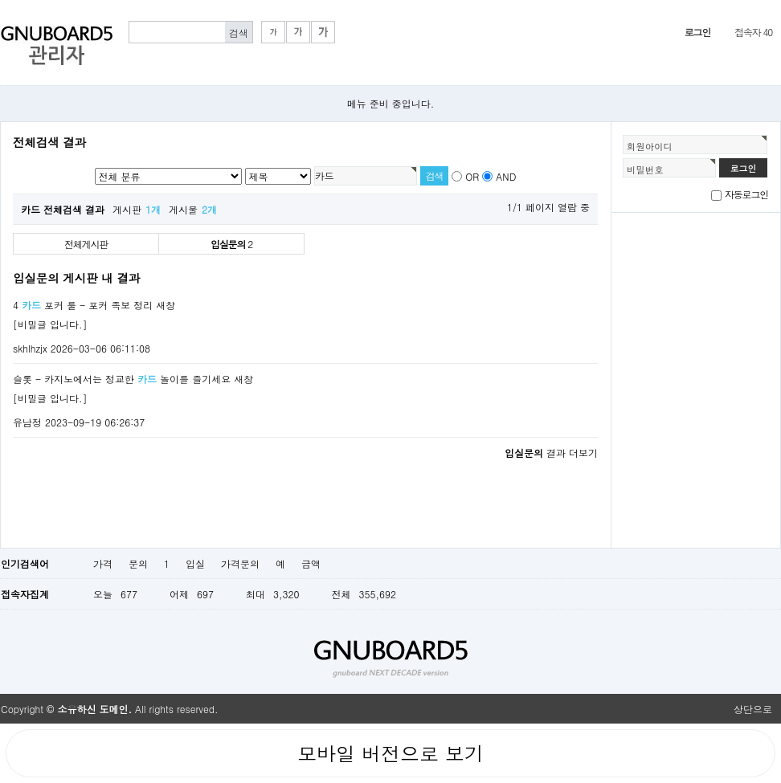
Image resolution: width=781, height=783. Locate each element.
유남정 (27, 422)
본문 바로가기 (0, 0)
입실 (195, 563)
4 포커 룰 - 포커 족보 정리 (83, 305)
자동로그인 (746, 194)
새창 (165, 305)
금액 (311, 563)
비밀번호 (645, 169)
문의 (138, 563)
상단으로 (753, 709)
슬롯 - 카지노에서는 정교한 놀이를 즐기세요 (122, 378)
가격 (102, 563)
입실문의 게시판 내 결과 (76, 278)
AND (506, 176)
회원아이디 (650, 146)
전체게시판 (86, 244)
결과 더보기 (551, 452)
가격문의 (240, 563)
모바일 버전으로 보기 (390, 753)
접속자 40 (753, 32)
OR (472, 176)
